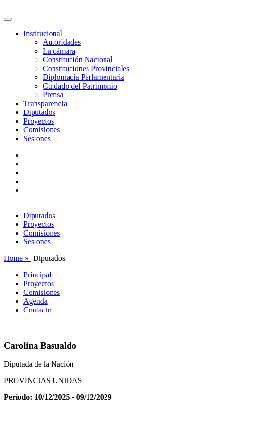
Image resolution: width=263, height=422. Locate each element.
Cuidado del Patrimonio (80, 86)
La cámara (59, 51)
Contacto (37, 310)
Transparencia (45, 103)
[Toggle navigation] (8, 19)
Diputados (39, 112)
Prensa (53, 95)
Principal (37, 275)
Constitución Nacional (78, 59)
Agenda (35, 301)
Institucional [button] (42, 33)
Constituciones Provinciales (86, 68)
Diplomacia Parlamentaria (83, 77)
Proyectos (38, 121)
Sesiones (37, 138)
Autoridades (62, 42)
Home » (17, 258)
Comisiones (41, 130)
